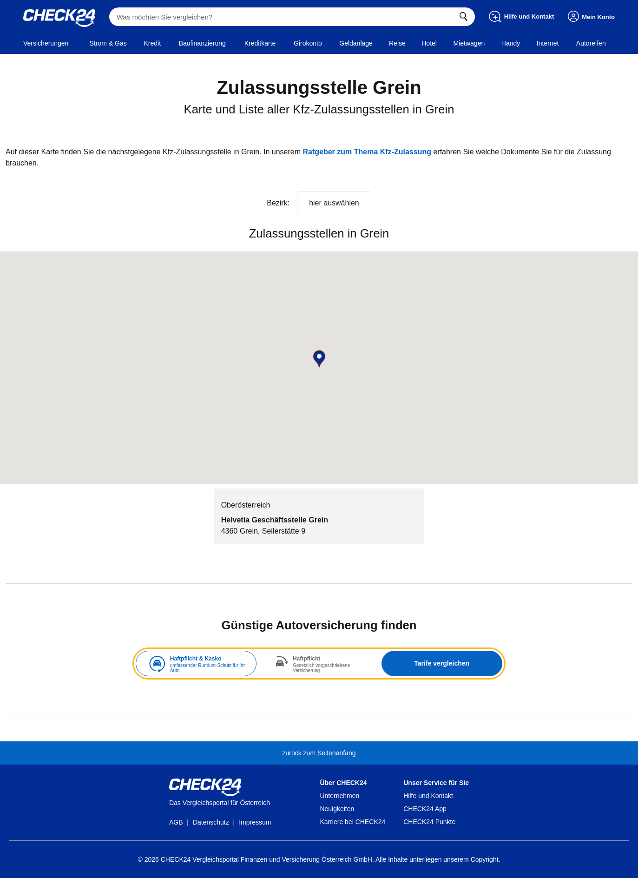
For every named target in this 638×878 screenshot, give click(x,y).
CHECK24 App (425, 808)
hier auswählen (334, 203)
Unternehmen (339, 795)
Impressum (255, 822)
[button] (319, 359)
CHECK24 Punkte (429, 821)
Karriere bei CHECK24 (352, 821)
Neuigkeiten (337, 808)
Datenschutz (211, 822)
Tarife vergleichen (441, 663)
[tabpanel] (319, 663)
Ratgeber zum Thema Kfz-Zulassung (367, 152)
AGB (176, 822)
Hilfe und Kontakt (428, 795)
